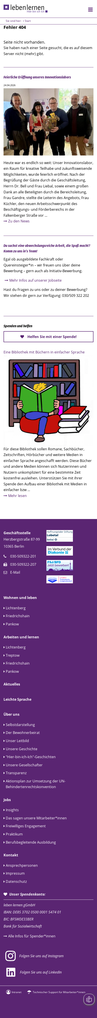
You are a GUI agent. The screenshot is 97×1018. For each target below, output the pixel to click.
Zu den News (19, 221)
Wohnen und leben (20, 597)
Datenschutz (16, 881)
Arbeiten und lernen (21, 637)
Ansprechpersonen (22, 865)
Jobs (7, 799)
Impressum (15, 873)
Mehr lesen (17, 495)
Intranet (16, 992)
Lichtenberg (16, 608)
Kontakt (11, 855)
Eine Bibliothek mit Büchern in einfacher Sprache (44, 352)
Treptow (12, 655)
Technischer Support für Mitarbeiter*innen (59, 992)
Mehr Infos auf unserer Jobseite (35, 280)
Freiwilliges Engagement (26, 826)
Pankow (12, 624)
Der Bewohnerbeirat (23, 732)
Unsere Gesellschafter (24, 765)
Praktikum (14, 834)
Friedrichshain (18, 615)
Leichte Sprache (17, 699)
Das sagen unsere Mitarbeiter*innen (36, 818)
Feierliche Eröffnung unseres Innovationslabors (37, 77)
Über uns (11, 714)
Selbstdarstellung (20, 724)
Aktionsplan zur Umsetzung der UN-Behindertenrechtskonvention (35, 784)
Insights (12, 809)
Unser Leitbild (17, 740)
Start (28, 21)
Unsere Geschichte (21, 748)
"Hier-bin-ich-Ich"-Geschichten (31, 756)
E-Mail (15, 572)
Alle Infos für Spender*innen (31, 936)
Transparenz (16, 772)
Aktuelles (12, 684)
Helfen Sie (52, 336)
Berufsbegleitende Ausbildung (31, 842)
